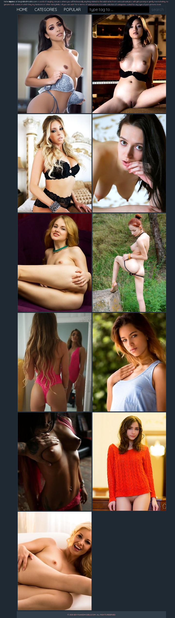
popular (72, 9)
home (22, 9)
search (157, 9)
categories (45, 9)
